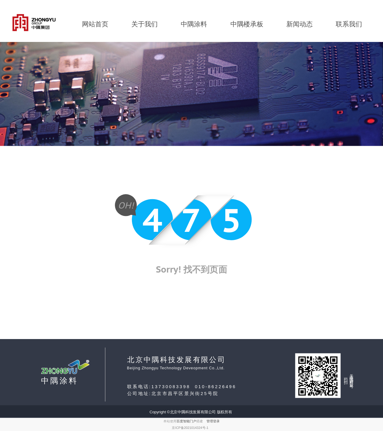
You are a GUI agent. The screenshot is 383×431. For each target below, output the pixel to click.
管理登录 (213, 421)
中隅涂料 (194, 24)
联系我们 (349, 24)
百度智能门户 (186, 421)
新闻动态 (299, 24)
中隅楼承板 (246, 24)
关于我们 (144, 24)
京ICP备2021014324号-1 (190, 428)
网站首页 (95, 24)
